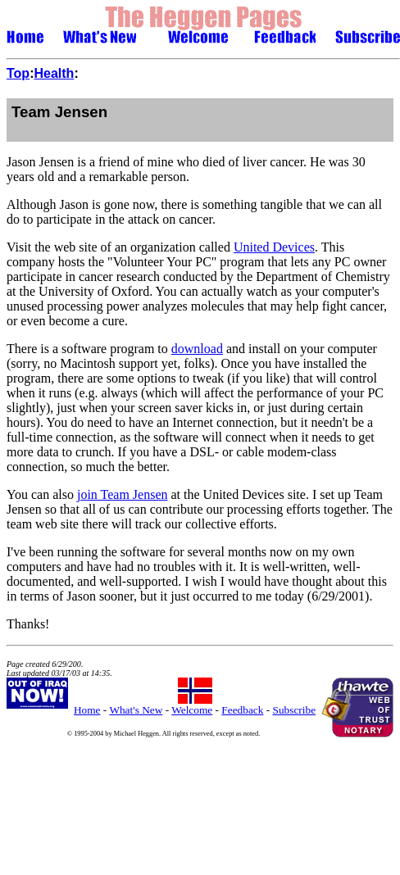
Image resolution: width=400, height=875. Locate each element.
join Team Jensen (122, 494)
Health (54, 73)
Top (18, 73)
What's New (135, 710)
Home (87, 710)
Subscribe (294, 710)
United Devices (274, 247)
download (197, 349)
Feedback (242, 710)
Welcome (191, 710)
